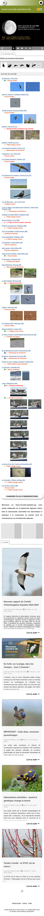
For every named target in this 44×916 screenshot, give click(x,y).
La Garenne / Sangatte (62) (11, 367)
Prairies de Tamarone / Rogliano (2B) (14, 226)
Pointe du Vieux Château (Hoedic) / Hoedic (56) (17, 362)
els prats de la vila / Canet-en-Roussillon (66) (17, 464)
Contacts (24, 903)
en (40, 9)
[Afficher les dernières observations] (12, 58)
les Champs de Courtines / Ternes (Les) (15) (16, 175)
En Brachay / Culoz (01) (9, 78)
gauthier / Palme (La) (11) (10, 143)
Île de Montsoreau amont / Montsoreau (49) (16, 351)
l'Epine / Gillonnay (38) (9, 307)
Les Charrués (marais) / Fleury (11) (13, 148)
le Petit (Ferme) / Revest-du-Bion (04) (14, 110)
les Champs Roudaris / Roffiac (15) (13, 159)
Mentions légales (16, 903)
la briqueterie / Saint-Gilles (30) (12, 242)
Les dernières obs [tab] (8, 54)
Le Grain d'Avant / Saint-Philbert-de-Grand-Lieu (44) (19, 335)
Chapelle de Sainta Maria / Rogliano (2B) (15, 215)
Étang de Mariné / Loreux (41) (11, 329)
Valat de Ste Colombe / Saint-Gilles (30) (15, 254)
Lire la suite (33, 632)
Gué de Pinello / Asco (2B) (10, 220)
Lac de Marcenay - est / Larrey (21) (13, 202)
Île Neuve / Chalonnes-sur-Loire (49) (14, 356)
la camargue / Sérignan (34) (11, 259)
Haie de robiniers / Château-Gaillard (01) (15, 94)
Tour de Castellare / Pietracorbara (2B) (14, 231)
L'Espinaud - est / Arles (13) (11, 154)
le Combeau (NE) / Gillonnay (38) (13, 323)
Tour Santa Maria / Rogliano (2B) (12, 237)
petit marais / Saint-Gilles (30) (12, 248)
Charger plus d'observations (22, 496)
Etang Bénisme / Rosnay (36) (11, 265)
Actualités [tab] (5, 542)
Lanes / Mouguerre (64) (9, 383)
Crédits (30, 903)
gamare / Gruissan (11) (9, 126)
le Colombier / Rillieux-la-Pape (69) (13, 480)
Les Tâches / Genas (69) (10, 486)
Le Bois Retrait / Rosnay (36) (11, 281)
